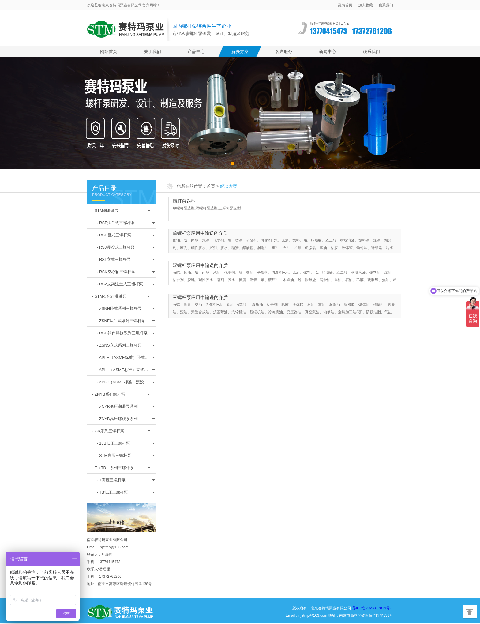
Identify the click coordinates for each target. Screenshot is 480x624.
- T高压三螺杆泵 (111, 480)
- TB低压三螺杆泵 (112, 492)
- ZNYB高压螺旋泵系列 (117, 418)
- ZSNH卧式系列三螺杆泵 (119, 308)
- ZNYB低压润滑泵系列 (117, 406)
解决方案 (240, 51)
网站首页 (108, 51)
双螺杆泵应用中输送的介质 (200, 265)
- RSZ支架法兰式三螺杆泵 (120, 284)
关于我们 (152, 51)
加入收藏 (365, 5)
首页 (211, 186)
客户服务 (283, 51)
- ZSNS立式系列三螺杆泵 (119, 345)
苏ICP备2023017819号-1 (372, 608)
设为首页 (345, 5)
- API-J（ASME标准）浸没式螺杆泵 (122, 384)
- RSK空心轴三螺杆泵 (116, 271)
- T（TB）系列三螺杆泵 (113, 467)
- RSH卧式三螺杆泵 (114, 235)
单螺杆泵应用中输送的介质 (200, 233)
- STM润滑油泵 (105, 210)
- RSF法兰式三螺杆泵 (116, 222)
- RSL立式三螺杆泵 (114, 259)
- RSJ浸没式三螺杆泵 (116, 247)
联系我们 (385, 5)
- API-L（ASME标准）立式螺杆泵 (122, 371)
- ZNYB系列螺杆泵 (108, 394)
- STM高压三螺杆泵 (114, 455)
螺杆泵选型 (184, 201)
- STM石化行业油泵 (109, 296)
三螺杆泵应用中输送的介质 (200, 297)
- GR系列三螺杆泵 (108, 431)
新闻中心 (327, 51)
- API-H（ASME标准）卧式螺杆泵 (123, 359)
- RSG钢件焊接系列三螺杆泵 (122, 333)
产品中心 (196, 51)
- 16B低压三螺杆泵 (113, 443)
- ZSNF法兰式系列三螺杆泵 (121, 320)
